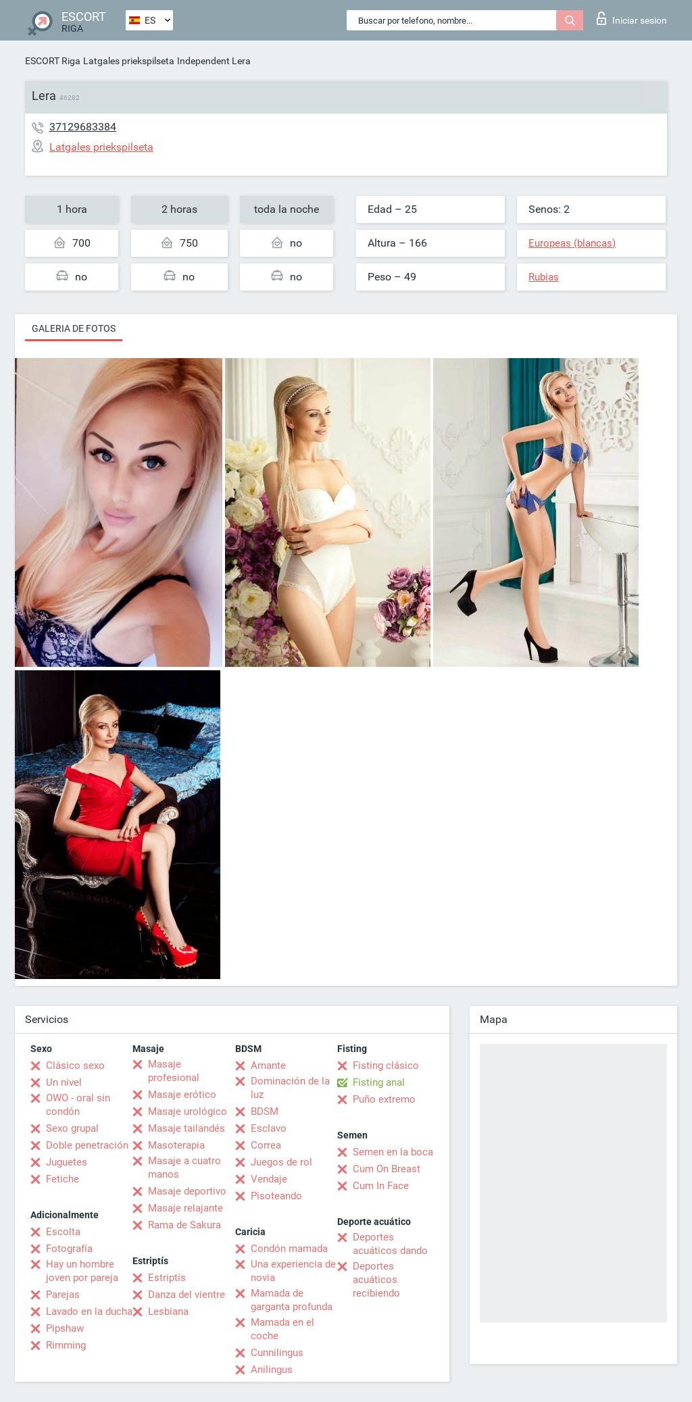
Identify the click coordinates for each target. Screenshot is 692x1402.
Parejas (63, 1294)
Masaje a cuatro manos (184, 1167)
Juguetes (66, 1162)
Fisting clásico (386, 1065)
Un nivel (64, 1082)
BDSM (264, 1111)
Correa (266, 1145)
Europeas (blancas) (572, 243)
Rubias (543, 277)
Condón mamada (289, 1249)
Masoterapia (176, 1145)
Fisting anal (379, 1082)
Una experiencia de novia (293, 1271)
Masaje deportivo (187, 1191)
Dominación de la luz (290, 1088)
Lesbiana (168, 1311)
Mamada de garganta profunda (291, 1300)
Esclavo (269, 1128)
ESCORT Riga (52, 60)
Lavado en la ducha (89, 1311)
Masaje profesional (173, 1071)
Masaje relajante (185, 1208)
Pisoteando (276, 1196)
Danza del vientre (186, 1294)
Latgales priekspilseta (128, 60)
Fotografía (69, 1249)
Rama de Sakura (184, 1225)
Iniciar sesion (632, 18)
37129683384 (82, 126)
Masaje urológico (187, 1111)
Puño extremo (384, 1099)
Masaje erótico (182, 1094)
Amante (268, 1065)
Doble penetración (87, 1145)
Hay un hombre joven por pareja (82, 1271)
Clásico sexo (75, 1065)
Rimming (66, 1345)
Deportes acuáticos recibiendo (376, 1279)
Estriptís (167, 1278)
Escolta (63, 1232)
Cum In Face (381, 1186)
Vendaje (269, 1179)
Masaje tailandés (186, 1128)
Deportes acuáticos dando (390, 1244)
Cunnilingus (277, 1353)
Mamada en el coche (282, 1329)
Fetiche (62, 1179)
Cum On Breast (386, 1169)
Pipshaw (65, 1328)
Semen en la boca (393, 1152)
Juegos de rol (281, 1162)
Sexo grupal (72, 1128)
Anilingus (272, 1369)
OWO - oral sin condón (78, 1105)
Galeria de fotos (74, 328)
